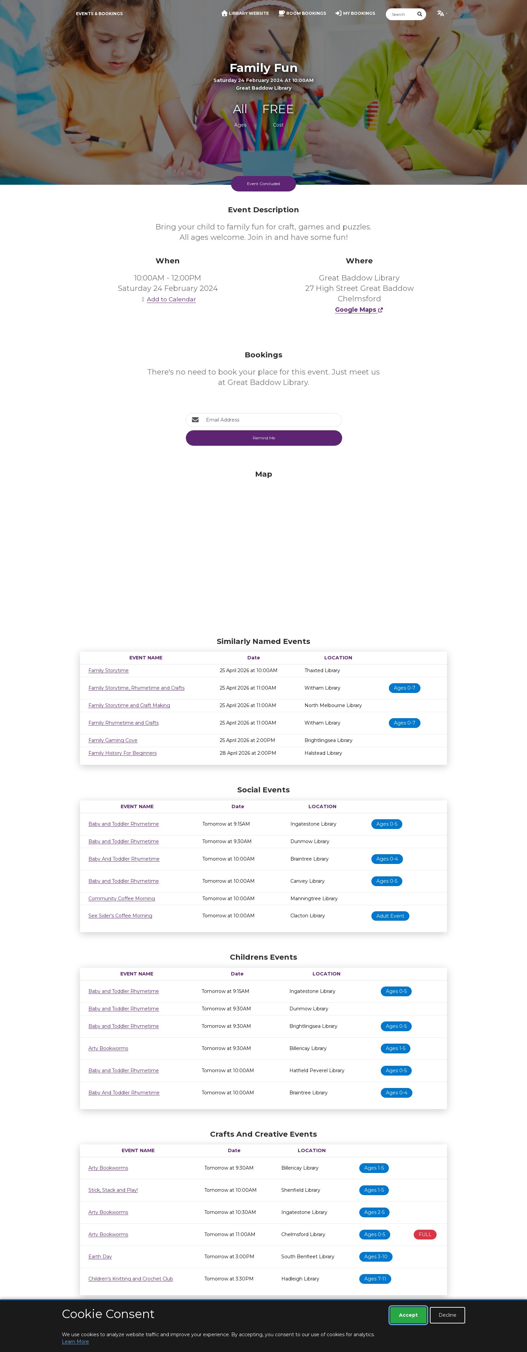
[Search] (400, 14)
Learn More (75, 1342)
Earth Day (100, 1257)
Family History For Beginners (122, 753)
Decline (447, 1315)
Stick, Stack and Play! (113, 1190)
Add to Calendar (167, 299)
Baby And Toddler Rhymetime (124, 859)
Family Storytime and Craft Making (129, 705)
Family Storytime (108, 670)
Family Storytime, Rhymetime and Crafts (136, 688)
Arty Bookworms (108, 1048)
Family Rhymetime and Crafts (123, 723)
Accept (408, 1315)
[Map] (263, 552)
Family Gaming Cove (112, 740)
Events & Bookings (99, 13)
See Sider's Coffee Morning (120, 916)
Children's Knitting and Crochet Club (130, 1279)
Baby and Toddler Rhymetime (123, 824)
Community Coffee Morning (121, 899)
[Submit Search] (420, 14)
